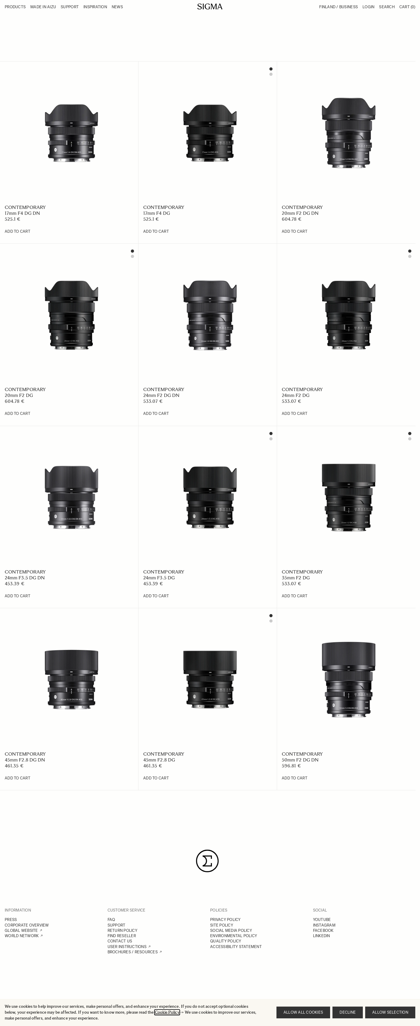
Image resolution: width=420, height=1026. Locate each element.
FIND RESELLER (122, 936)
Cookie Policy (167, 1012)
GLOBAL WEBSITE (21, 930)
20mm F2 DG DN (300, 213)
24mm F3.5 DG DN (25, 578)
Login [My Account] (368, 7)
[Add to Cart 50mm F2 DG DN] (294, 778)
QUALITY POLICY (225, 941)
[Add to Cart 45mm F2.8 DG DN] (17, 778)
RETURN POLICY (122, 930)
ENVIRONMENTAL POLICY (233, 936)
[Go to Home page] (210, 6)
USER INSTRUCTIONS (127, 946)
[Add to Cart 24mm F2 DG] (294, 413)
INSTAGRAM (324, 925)
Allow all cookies (303, 1012)
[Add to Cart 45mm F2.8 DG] (156, 778)
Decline (348, 1012)
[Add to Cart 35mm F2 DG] (294, 596)
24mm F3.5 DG (159, 578)
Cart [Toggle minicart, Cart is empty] (407, 7)
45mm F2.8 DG (159, 760)
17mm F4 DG (156, 213)
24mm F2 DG (295, 395)
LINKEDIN (321, 936)
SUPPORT (117, 925)
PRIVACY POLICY (225, 919)
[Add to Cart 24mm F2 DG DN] (156, 413)
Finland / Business (338, 7)
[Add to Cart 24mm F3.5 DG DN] (17, 596)
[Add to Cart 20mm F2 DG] (17, 413)
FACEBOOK (323, 930)
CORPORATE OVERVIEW (27, 925)
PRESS (11, 919)
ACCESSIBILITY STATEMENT (236, 946)
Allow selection (390, 1012)
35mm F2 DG (296, 578)
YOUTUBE (322, 919)
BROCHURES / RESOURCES (133, 952)
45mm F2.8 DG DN (25, 760)
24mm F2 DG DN (161, 395)
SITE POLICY (221, 925)
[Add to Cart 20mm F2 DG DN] (294, 231)
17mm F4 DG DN (22, 213)
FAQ (111, 919)
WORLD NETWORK (22, 936)
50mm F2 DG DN (300, 760)
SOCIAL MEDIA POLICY (231, 930)
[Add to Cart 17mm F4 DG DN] (17, 231)
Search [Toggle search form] (387, 7)
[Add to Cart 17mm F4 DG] (156, 231)
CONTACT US (120, 941)
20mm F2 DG (19, 395)
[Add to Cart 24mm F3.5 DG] (156, 596)
